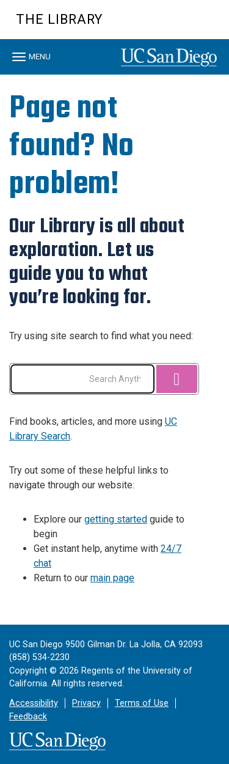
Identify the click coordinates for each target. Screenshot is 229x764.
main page (112, 578)
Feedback (28, 716)
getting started (115, 519)
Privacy (86, 703)
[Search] (176, 379)
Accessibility (33, 703)
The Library (59, 19)
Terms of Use (142, 703)
